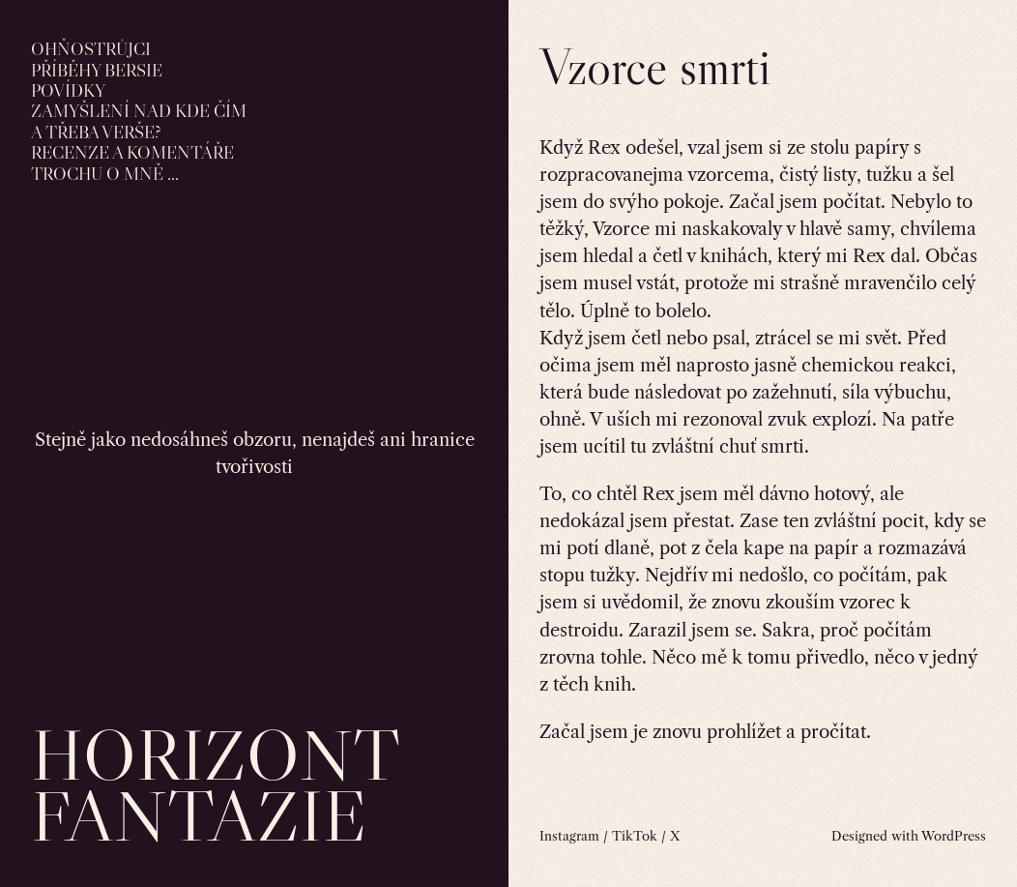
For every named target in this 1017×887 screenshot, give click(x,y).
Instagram (569, 835)
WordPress (953, 835)
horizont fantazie (214, 785)
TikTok (634, 835)
